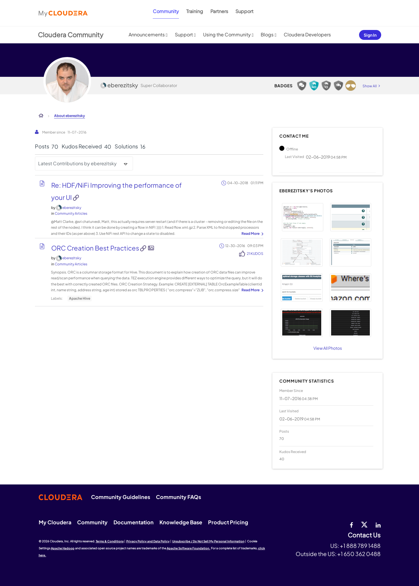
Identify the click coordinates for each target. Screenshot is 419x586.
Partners (219, 11)
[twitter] (364, 524)
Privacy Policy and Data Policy (148, 541)
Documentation (133, 522)
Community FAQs (178, 496)
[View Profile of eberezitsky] (71, 207)
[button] (302, 217)
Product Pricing (228, 522)
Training (194, 11)
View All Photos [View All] (327, 348)
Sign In (370, 35)
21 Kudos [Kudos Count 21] (255, 253)
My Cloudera (55, 522)
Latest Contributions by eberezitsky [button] (77, 163)
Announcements (147, 34)
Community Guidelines (120, 496)
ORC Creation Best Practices (95, 248)
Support (244, 11)
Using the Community (227, 34)
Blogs (267, 34)
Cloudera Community (70, 35)
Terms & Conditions (110, 541)
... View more (251, 234)
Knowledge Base (180, 522)
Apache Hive (79, 298)
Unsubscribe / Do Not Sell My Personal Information (208, 541)
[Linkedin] (378, 524)
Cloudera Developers (307, 34)
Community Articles (71, 213)
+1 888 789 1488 (360, 545)
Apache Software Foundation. (188, 548)
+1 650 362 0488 (359, 553)
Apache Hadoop (62, 548)
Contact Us (364, 535)
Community (166, 11)
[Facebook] (351, 524)
